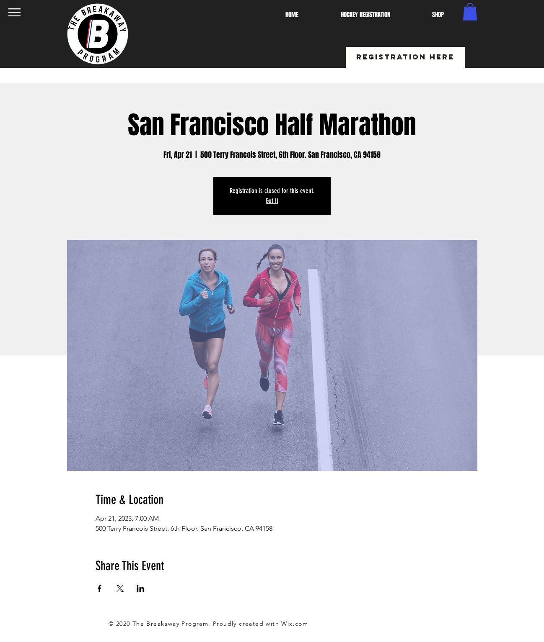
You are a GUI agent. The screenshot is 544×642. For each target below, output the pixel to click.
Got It (272, 201)
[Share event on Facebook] (100, 588)
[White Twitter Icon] (12, 596)
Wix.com (294, 623)
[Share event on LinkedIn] (141, 588)
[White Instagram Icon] (12, 629)
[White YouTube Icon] (12, 613)
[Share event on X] (120, 588)
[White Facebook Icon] (12, 579)
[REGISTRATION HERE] (405, 57)
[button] (14, 12)
